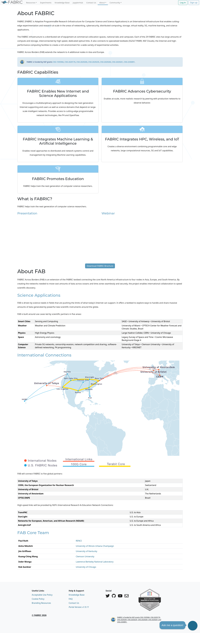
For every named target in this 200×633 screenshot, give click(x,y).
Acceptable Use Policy (42, 594)
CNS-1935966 (58, 62)
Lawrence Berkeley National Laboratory (94, 561)
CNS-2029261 (117, 62)
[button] (192, 625)
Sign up (193, 2)
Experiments (45, 2)
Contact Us (91, 2)
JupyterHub (78, 2)
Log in (183, 2)
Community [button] (115, 2)
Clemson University (85, 556)
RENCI (79, 540)
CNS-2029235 (93, 62)
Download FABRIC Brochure (100, 265)
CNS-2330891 (129, 62)
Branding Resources (41, 603)
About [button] (102, 2)
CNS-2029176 (70, 62)
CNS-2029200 (81, 62)
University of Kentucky (86, 551)
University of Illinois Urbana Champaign (95, 546)
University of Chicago (86, 567)
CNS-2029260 (105, 62)
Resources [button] (30, 2)
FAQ (71, 598)
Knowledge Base (62, 2)
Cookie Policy (38, 598)
